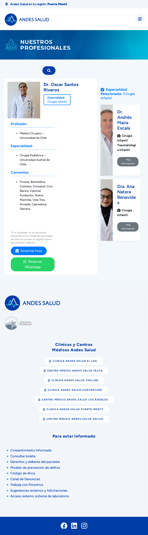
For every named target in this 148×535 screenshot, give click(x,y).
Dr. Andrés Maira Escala (124, 120)
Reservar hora (28, 251)
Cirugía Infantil (57, 101)
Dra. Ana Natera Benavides (126, 194)
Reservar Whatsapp (32, 264)
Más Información (128, 161)
